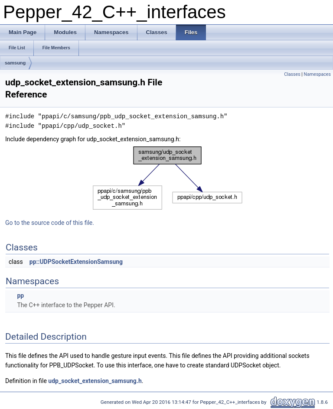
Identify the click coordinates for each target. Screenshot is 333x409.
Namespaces (317, 74)
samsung (15, 62)
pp (20, 295)
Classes (292, 74)
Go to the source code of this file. (49, 222)
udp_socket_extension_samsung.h (94, 380)
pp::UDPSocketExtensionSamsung (76, 261)
